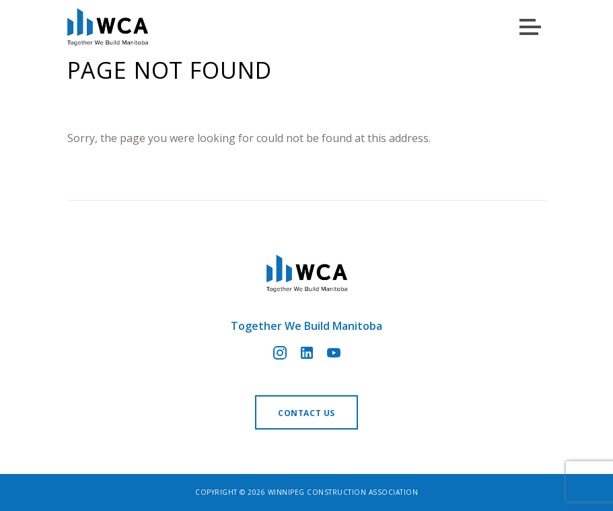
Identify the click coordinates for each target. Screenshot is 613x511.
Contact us (306, 413)
